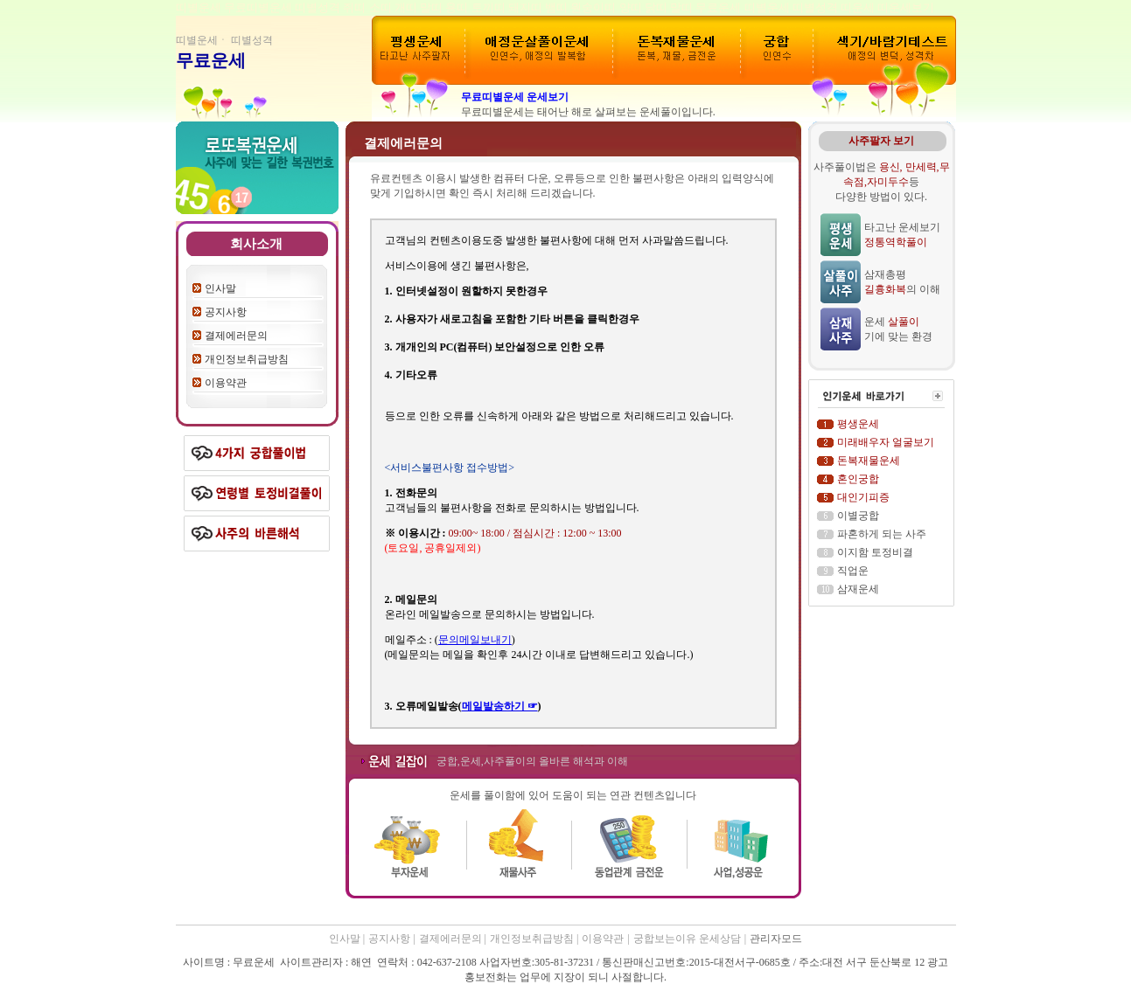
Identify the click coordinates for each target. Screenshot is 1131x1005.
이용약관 (226, 383)
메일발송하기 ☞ (500, 706)
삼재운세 (858, 589)
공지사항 (226, 312)
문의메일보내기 (475, 640)
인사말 (220, 288)
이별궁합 (858, 515)
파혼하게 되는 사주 (881, 534)
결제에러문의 (236, 335)
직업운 (853, 571)
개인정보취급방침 (247, 359)
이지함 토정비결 (875, 552)
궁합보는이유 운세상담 (687, 938)
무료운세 (211, 60)
